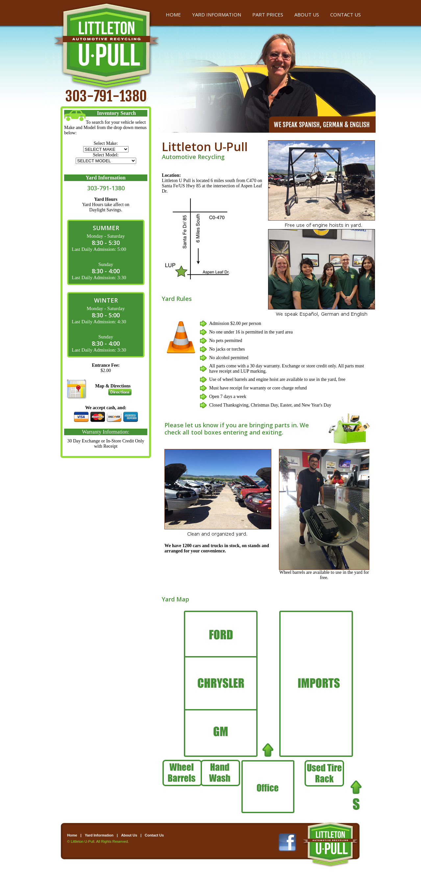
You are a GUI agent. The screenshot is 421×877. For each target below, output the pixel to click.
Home (72, 835)
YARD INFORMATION (216, 14)
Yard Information (99, 835)
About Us (129, 835)
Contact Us (154, 835)
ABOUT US (306, 14)
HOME (173, 14)
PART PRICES (267, 14)
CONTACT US (345, 14)
